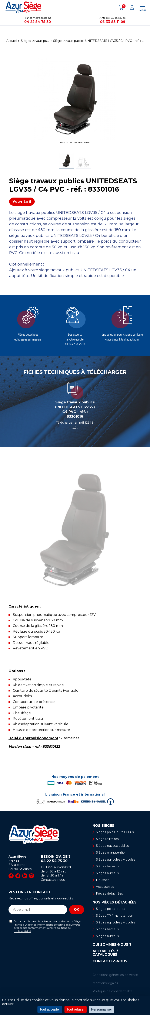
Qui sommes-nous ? (112, 945)
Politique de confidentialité (113, 991)
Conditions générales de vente (115, 975)
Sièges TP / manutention (114, 915)
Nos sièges (103, 825)
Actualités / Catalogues (105, 953)
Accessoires (104, 887)
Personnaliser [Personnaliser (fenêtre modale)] (101, 1009)
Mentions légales (105, 983)
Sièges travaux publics (112, 846)
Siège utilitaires (107, 839)
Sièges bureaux (107, 873)
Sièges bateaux (107, 866)
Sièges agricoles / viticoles (115, 859)
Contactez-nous (53, 880)
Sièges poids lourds (110, 909)
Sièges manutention (111, 853)
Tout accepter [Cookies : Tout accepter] (50, 1009)
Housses (102, 880)
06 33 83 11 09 (112, 22)
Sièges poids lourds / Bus (114, 832)
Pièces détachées (109, 894)
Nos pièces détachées (115, 902)
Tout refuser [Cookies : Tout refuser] (75, 1009)
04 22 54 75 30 (37, 22)
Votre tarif (22, 201)
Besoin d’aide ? (62, 859)
